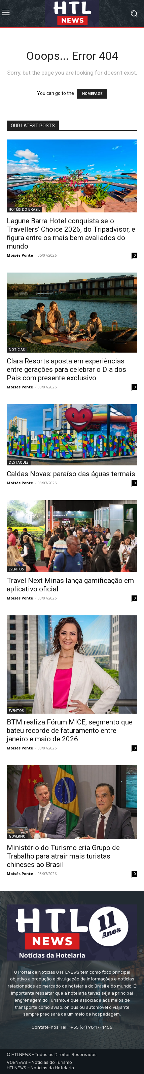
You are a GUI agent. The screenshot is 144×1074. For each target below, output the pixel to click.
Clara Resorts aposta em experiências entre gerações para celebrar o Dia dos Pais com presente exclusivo (66, 369)
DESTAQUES (19, 462)
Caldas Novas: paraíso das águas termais (71, 474)
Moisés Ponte (20, 255)
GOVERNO (17, 836)
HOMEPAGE (92, 94)
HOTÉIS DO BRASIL (24, 209)
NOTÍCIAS (17, 349)
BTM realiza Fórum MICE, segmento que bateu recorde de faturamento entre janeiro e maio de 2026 (70, 730)
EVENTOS (16, 569)
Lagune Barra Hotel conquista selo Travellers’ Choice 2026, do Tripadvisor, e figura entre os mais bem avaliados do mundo (71, 233)
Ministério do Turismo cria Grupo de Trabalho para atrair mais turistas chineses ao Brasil (63, 856)
